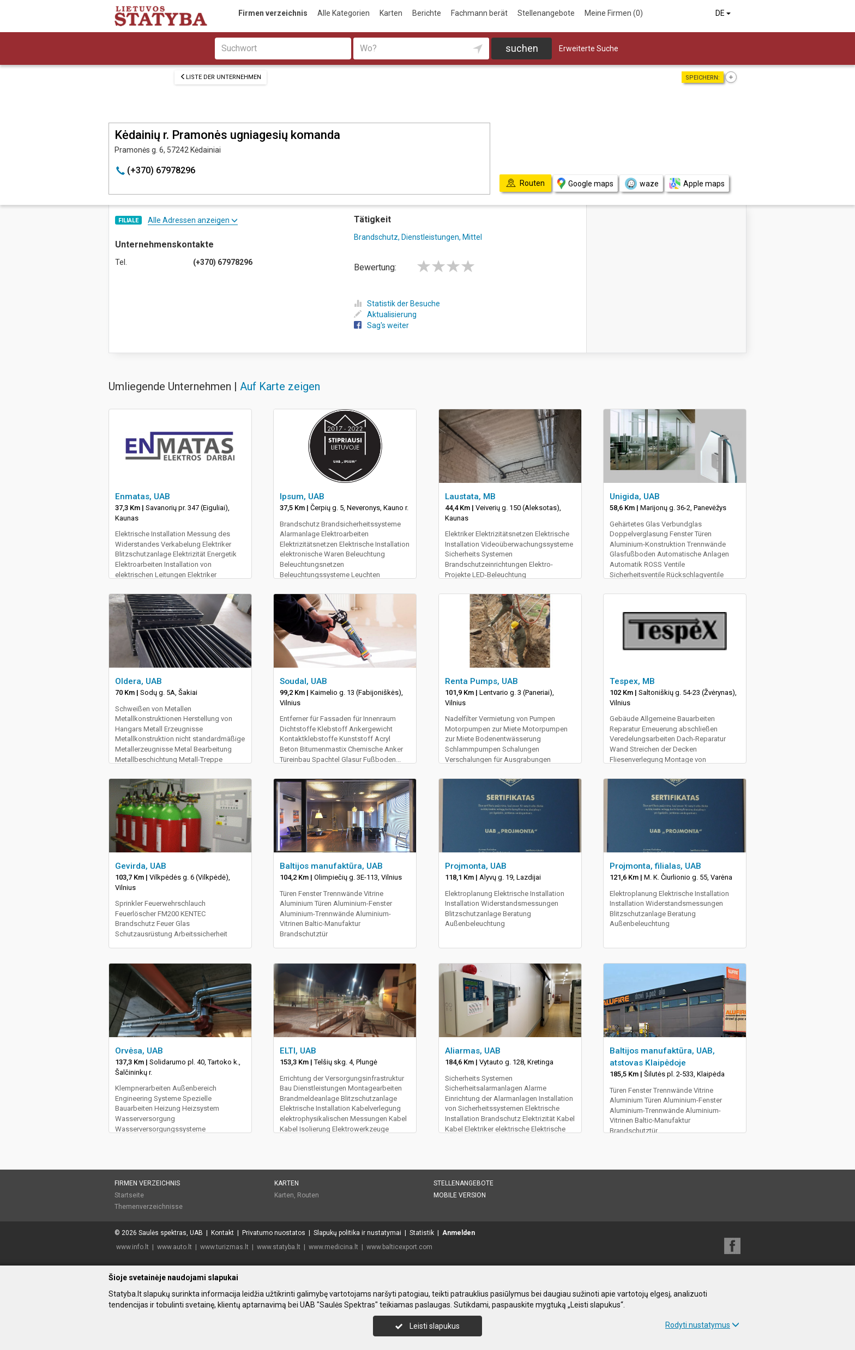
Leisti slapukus (427, 1326)
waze (641, 184)
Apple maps (697, 183)
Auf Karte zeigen (280, 386)
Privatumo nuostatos (273, 1233)
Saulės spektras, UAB (171, 1233)
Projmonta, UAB (476, 866)
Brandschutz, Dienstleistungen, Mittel (418, 237)
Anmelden (458, 1233)
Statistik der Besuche (397, 303)
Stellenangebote (546, 13)
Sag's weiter (381, 325)
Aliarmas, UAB (473, 1051)
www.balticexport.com (399, 1247)
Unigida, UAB (635, 496)
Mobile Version (459, 1195)
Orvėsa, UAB (139, 1051)
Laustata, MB (470, 496)
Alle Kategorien (343, 13)
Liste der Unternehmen (220, 77)
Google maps (585, 183)
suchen (521, 48)
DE (723, 13)
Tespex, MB (632, 681)
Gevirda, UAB (140, 866)
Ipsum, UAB (302, 496)
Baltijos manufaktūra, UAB (331, 866)
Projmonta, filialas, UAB (655, 866)
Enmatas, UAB (142, 496)
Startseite (129, 1195)
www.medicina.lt (333, 1247)
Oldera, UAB (138, 681)
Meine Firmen (614, 13)
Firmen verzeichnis (273, 13)
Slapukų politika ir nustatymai (357, 1233)
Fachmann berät (479, 13)
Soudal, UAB (303, 681)
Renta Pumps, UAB (481, 681)
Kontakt (222, 1233)
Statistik (422, 1233)
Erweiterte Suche (588, 48)
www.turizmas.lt (224, 1247)
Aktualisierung (385, 314)
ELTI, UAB (298, 1051)
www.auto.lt (174, 1247)
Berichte (426, 13)
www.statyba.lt (278, 1247)
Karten (391, 13)
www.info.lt (132, 1247)
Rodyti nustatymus (702, 1325)
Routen (308, 1195)
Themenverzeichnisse (149, 1206)
